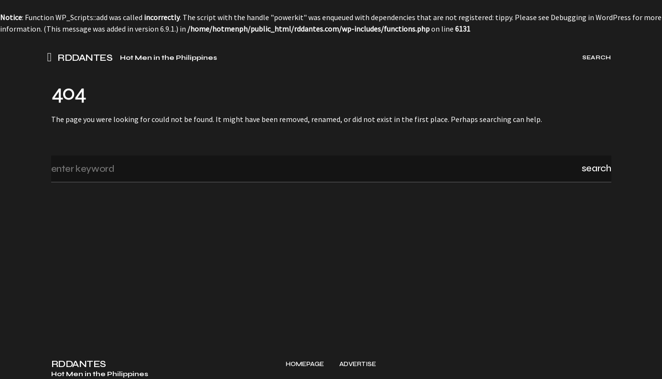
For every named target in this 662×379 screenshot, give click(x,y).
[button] (52, 57)
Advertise (357, 364)
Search (596, 168)
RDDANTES (84, 58)
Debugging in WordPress (591, 17)
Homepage (305, 364)
